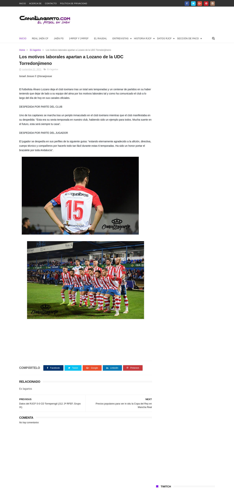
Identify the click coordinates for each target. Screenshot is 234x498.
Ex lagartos (35, 50)
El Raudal (100, 38)
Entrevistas (120, 38)
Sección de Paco (188, 38)
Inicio (22, 3)
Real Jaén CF (40, 38)
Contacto (51, 3)
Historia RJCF (143, 38)
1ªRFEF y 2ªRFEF (79, 38)
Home (22, 50)
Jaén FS (59, 38)
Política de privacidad (73, 3)
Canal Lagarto (83, 493)
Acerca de (35, 3)
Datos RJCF (164, 38)
